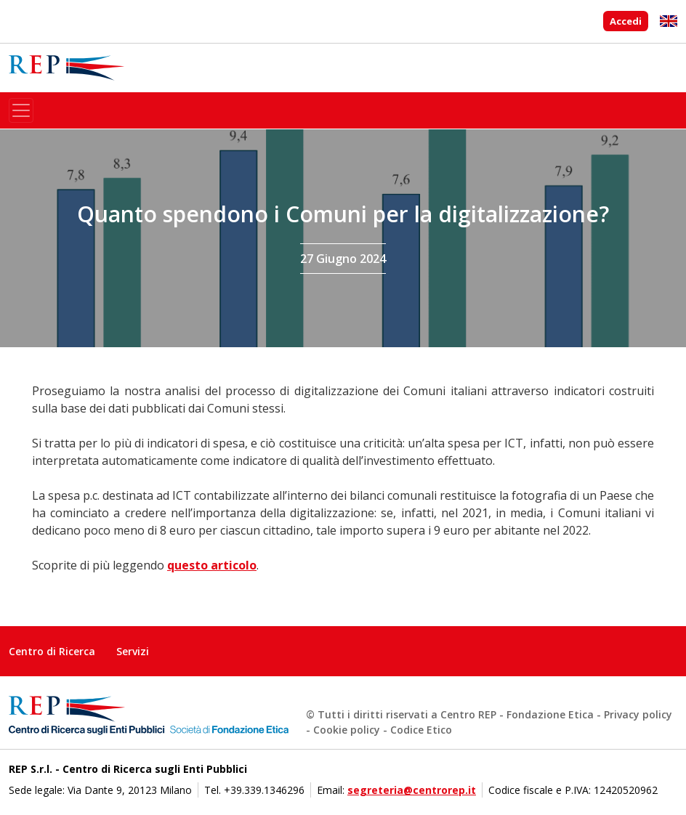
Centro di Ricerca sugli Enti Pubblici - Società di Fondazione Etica (67, 68)
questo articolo (212, 565)
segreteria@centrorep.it (411, 790)
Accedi (626, 21)
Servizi (132, 651)
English (668, 21)
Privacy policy (638, 714)
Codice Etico (421, 730)
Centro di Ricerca (52, 651)
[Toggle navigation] (21, 110)
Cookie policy (346, 730)
